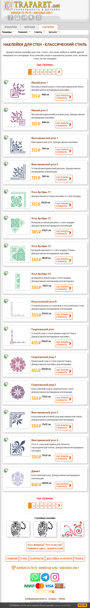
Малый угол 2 (39, 110)
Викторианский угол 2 (44, 164)
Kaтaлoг (53, 32)
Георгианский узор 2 (43, 384)
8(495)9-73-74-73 (21, 12)
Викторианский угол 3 (44, 412)
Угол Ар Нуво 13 (41, 246)
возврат (52, 598)
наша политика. (63, 605)
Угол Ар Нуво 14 (41, 273)
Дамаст (35, 471)
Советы (38, 32)
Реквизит (22, 32)
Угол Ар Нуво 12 (41, 218)
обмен (62, 598)
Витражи (29, 27)
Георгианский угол (42, 329)
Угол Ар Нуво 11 (41, 192)
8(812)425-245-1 (43, 12)
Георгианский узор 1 (43, 357)
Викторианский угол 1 (44, 138)
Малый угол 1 (39, 82)
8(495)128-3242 (48, 568)
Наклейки (48, 27)
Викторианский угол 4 (44, 440)
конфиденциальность (36, 598)
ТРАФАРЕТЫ (10, 27)
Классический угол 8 (43, 301)
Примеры (7, 32)
